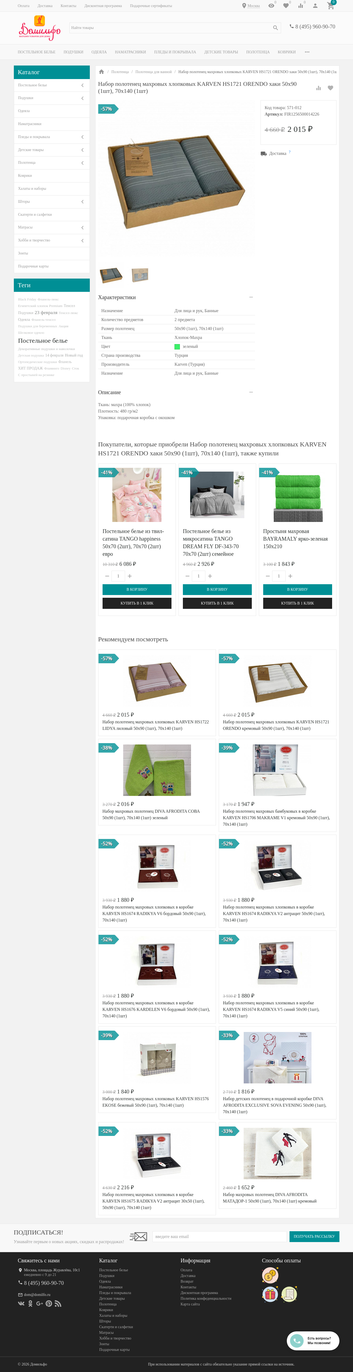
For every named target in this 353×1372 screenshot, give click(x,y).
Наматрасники (130, 52)
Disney (66, 368)
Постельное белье (37, 52)
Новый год (74, 355)
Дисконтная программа (103, 6)
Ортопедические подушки (37, 362)
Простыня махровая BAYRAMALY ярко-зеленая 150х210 (295, 538)
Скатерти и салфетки (35, 215)
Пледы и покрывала (175, 52)
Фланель (65, 362)
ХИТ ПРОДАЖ (30, 368)
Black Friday (27, 299)
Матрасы (25, 227)
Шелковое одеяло (31, 333)
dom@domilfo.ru (37, 1295)
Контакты (68, 6)
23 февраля (46, 312)
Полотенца (258, 52)
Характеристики (117, 297)
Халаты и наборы (32, 189)
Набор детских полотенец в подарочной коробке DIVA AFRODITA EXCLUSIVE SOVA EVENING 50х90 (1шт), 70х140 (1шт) (274, 1105)
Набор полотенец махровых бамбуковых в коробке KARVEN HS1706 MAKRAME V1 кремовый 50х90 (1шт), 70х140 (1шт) (276, 818)
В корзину (136, 589)
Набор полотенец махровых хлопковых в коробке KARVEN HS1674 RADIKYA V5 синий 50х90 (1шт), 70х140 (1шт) (271, 1009)
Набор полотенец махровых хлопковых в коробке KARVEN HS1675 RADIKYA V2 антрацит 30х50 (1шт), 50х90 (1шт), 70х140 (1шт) (154, 1201)
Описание (109, 392)
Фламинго (51, 368)
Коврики (287, 52)
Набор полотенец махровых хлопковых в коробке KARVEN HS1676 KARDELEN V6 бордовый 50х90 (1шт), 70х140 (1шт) (156, 1009)
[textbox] (175, 27)
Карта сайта (190, 1304)
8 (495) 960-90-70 (315, 27)
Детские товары (221, 52)
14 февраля (54, 355)
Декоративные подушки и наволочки (46, 349)
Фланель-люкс (48, 299)
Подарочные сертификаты (151, 6)
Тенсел (69, 305)
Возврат (187, 1281)
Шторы (24, 202)
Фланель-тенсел (43, 320)
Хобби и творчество (34, 240)
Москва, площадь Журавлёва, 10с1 (52, 1270)
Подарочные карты (33, 266)
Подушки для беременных (38, 326)
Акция (63, 326)
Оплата (24, 6)
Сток (75, 368)
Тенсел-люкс (68, 313)
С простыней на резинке (36, 375)
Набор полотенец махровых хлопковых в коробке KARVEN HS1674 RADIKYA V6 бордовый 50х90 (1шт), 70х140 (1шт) (154, 913)
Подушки (73, 52)
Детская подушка (31, 355)
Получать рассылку (314, 1236)
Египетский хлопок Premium (40, 306)
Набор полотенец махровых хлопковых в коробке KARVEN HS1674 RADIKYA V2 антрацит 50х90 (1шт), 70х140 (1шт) (274, 913)
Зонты (23, 253)
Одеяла (99, 52)
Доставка (44, 6)
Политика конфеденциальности (206, 1298)
